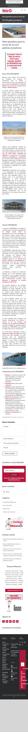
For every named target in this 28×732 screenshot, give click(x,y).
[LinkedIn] (17, 621)
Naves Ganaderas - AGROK (5, 681)
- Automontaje (14, 643)
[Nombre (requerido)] (14, 439)
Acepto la (14, 479)
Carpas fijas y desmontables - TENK (14, 573)
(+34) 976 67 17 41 (10, 4)
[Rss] (7, 621)
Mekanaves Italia (14, 678)
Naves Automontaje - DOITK (5, 654)
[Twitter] (10, 621)
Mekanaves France (14, 672)
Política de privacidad (12, 695)
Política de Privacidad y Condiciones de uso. (16, 479)
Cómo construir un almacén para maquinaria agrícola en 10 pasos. (12, 554)
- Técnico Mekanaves (14, 646)
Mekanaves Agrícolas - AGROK (14, 578)
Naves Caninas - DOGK (4, 659)
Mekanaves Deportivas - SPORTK (14, 582)
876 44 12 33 (17, 4)
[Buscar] (4, 492)
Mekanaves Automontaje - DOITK (14, 575)
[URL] (14, 447)
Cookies (17, 695)
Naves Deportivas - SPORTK (5, 676)
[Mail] (22, 644)
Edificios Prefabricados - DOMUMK (14, 580)
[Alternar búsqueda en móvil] (22, 10)
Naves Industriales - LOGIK (5, 643)
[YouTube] (14, 621)
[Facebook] (3, 621)
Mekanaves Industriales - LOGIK (14, 571)
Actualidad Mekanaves (9, 502)
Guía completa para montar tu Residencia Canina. (12, 545)
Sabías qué (6, 509)
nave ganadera (6, 114)
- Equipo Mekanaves (14, 655)
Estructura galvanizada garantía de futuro (13, 540)
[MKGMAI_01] (14, 31)
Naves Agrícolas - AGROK (5, 664)
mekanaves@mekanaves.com (14, 6)
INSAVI (11, 187)
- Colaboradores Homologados (14, 650)
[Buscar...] (14, 492)
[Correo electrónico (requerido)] (14, 443)
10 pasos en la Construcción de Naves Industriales (12, 549)
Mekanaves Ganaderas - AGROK (14, 584)
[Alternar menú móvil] (25, 10)
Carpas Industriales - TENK (5, 649)
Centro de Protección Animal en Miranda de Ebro (12, 559)
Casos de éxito (14, 417)
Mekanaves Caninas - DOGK (14, 577)
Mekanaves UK (14, 667)
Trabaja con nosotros (9, 512)
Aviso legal (5, 695)
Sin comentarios (21, 417)
